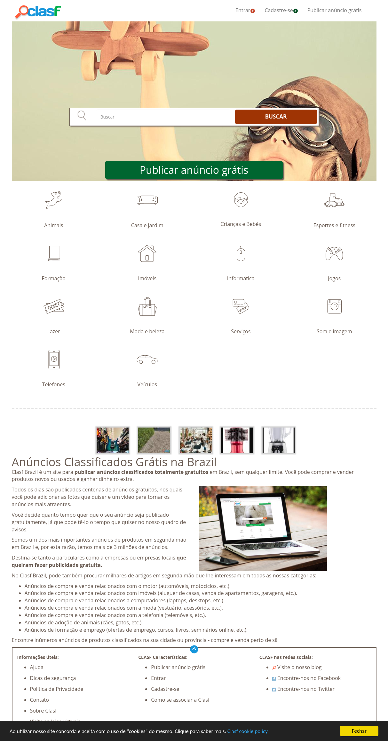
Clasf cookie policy (247, 731)
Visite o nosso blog (297, 667)
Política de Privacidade (56, 688)
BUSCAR (276, 116)
